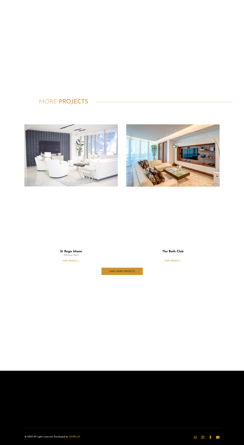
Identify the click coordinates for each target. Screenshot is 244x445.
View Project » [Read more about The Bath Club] (172, 261)
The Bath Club (173, 251)
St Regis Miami (71, 251)
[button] (122, 271)
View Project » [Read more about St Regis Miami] (71, 261)
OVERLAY (74, 437)
